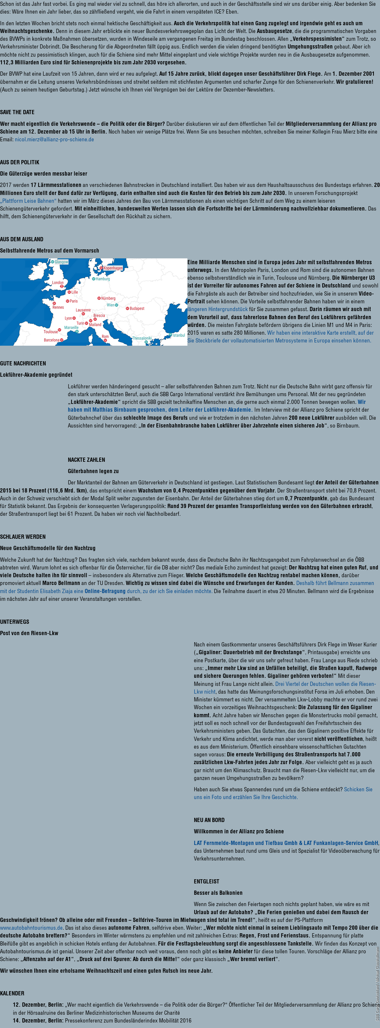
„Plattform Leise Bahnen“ (28, 200)
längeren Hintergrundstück (217, 309)
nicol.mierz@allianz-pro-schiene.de (54, 139)
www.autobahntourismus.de (31, 927)
